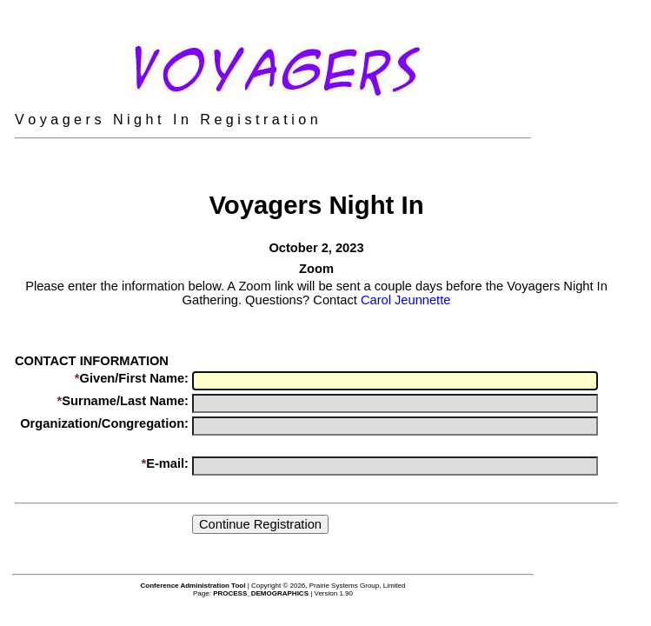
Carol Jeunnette (405, 300)
